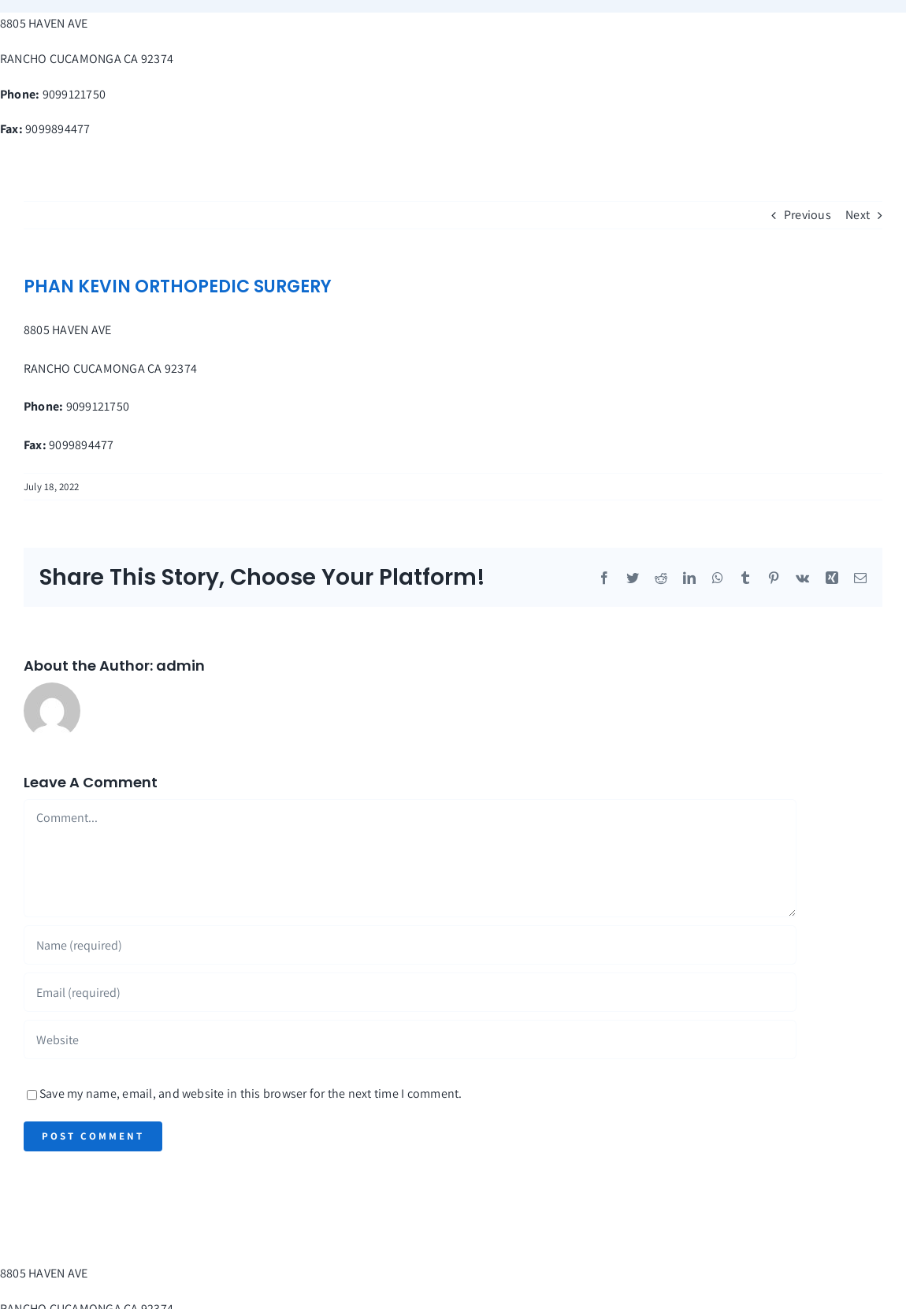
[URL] (410, 1039)
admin (180, 665)
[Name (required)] (410, 945)
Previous (807, 214)
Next (857, 214)
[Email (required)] (410, 992)
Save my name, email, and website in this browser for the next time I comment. (250, 1093)
